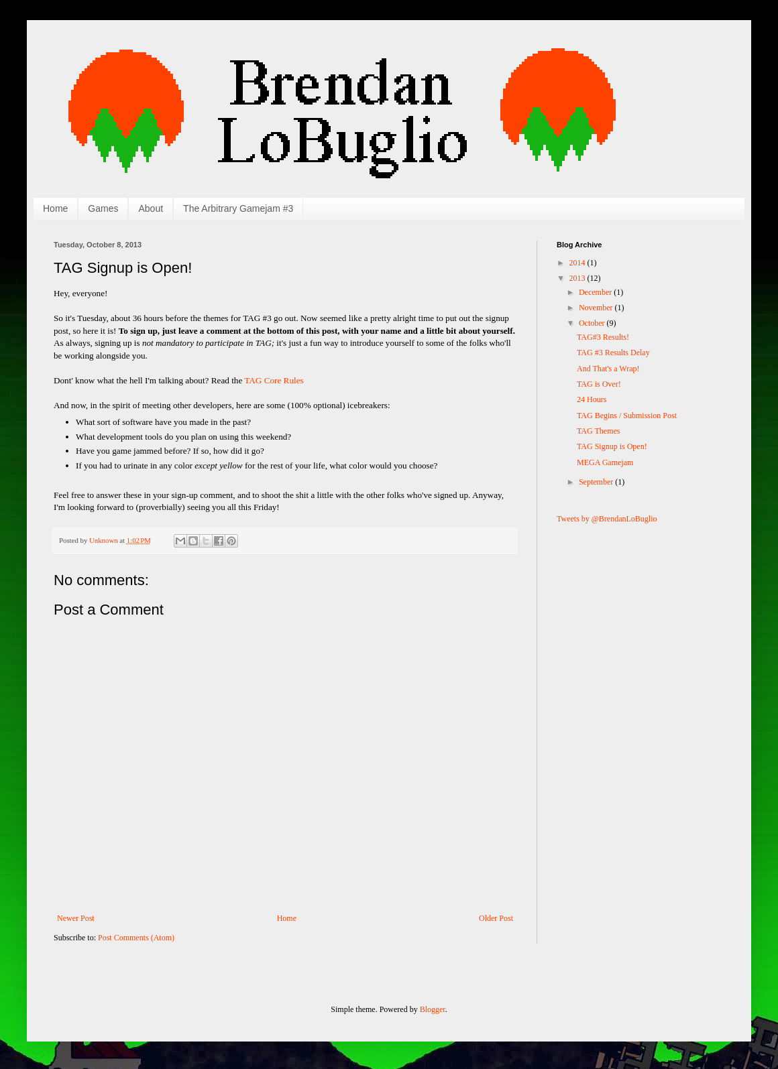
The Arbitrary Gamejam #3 (238, 208)
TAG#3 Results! (603, 337)
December (596, 292)
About (150, 208)
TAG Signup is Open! (612, 446)
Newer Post (76, 918)
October (593, 323)
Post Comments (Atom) (136, 937)
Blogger (432, 1009)
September (597, 482)
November (597, 307)
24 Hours (591, 399)
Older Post (496, 918)
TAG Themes (598, 431)
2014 (578, 262)
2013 (578, 278)
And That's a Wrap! (608, 368)
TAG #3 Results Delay (613, 352)
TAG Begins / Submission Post (627, 415)
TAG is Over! (599, 384)
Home (55, 208)
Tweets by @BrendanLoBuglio (607, 518)
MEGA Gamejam (605, 462)
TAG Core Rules (273, 380)
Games (103, 208)
